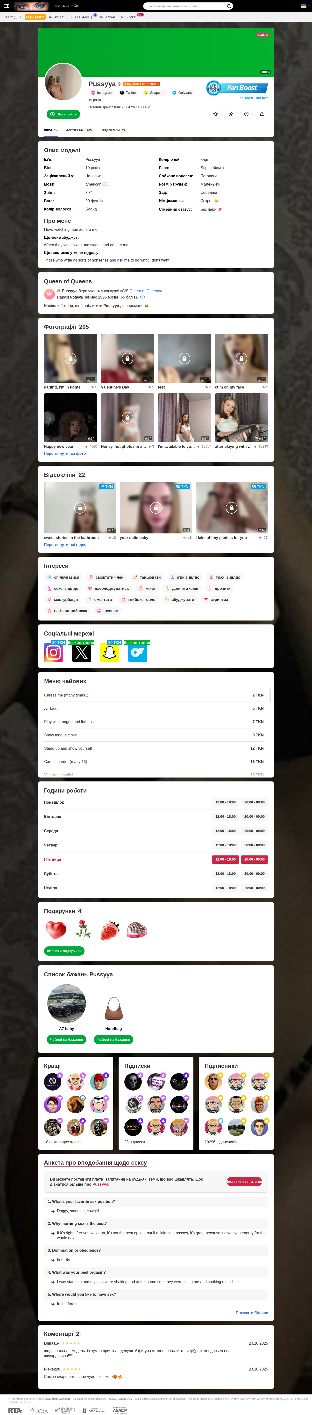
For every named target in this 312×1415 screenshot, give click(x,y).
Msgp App (129, 16)
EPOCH (103, 1398)
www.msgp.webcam (57, 1398)
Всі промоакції (83, 16)
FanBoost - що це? (253, 98)
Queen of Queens (144, 291)
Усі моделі (12, 17)
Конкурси (107, 17)
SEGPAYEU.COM (122, 1398)
